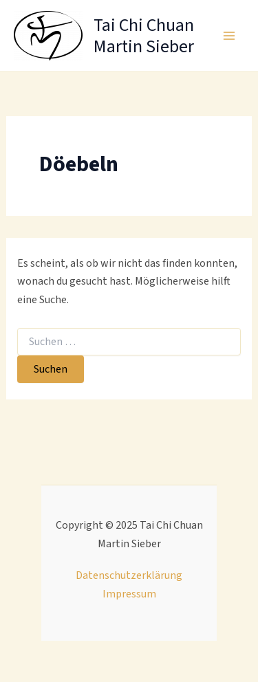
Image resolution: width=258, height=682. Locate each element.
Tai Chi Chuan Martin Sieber (144, 35)
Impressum (129, 594)
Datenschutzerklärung (129, 575)
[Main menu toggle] (229, 36)
